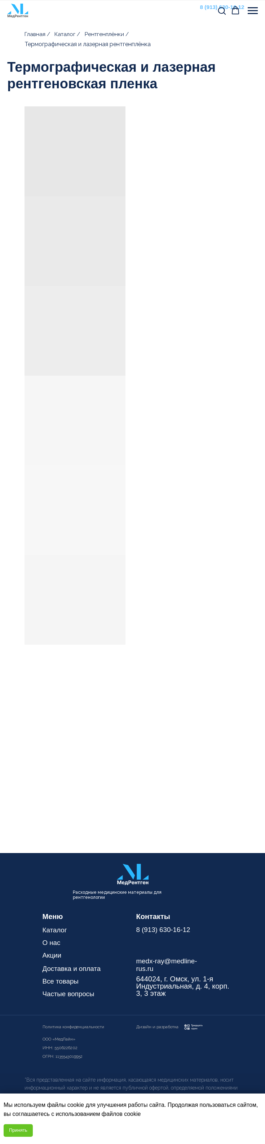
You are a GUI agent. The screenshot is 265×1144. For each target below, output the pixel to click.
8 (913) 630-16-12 (161, 933)
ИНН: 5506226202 (61, 1047)
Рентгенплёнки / (108, 34)
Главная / (38, 34)
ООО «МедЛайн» (60, 1039)
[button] (221, 10)
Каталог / (68, 34)
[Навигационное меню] (253, 10)
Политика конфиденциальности (75, 1026)
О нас (52, 942)
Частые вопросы (70, 994)
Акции (53, 955)
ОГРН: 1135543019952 (63, 1056)
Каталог (56, 930)
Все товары (62, 981)
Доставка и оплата (74, 968)
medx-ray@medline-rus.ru (168, 964)
